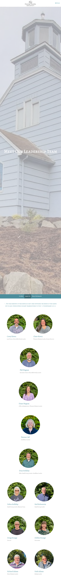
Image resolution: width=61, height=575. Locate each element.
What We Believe (37, 296)
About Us (27, 296)
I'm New (21, 296)
